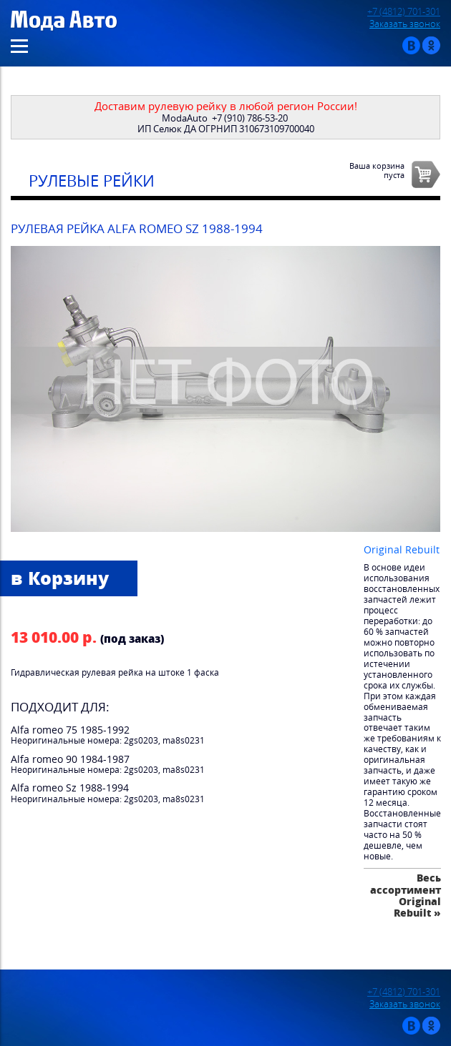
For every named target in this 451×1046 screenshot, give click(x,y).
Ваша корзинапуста (376, 170)
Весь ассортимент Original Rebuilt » (405, 895)
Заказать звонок (404, 24)
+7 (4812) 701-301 (403, 12)
